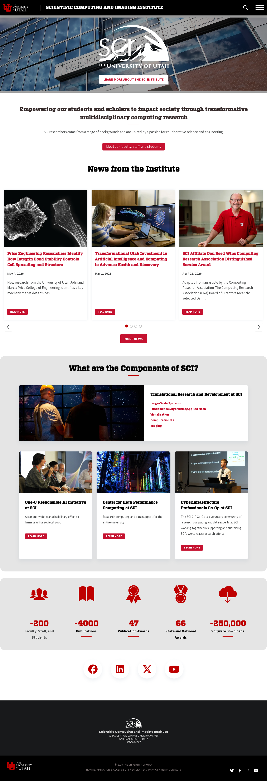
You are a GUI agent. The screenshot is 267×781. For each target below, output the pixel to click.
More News (134, 339)
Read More (17, 311)
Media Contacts (171, 769)
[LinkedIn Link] (120, 669)
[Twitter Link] (147, 669)
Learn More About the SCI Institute (133, 79)
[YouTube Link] (174, 669)
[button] (10, 54)
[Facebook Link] (92, 669)
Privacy (153, 769)
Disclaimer (139, 769)
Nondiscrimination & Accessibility (107, 769)
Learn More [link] (36, 536)
